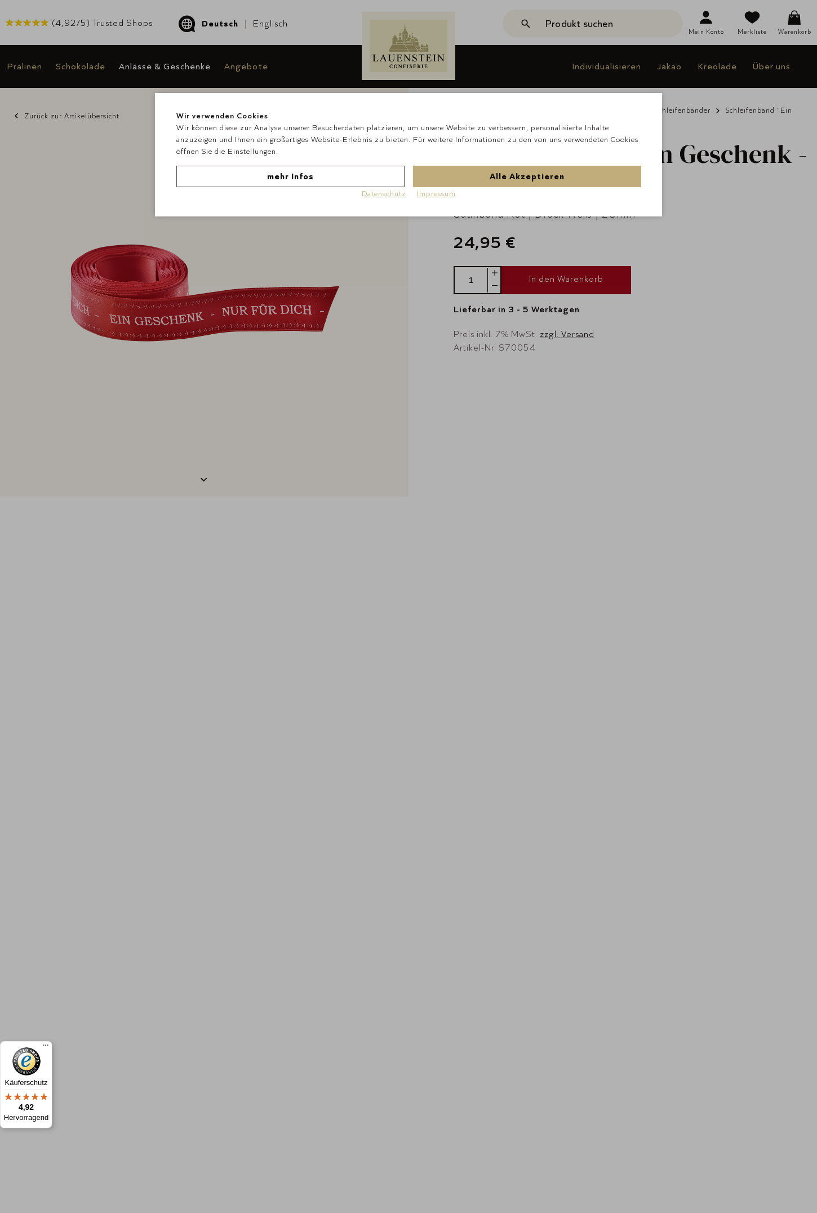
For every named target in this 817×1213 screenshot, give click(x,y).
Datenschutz (384, 193)
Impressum (436, 193)
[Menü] (45, 1048)
